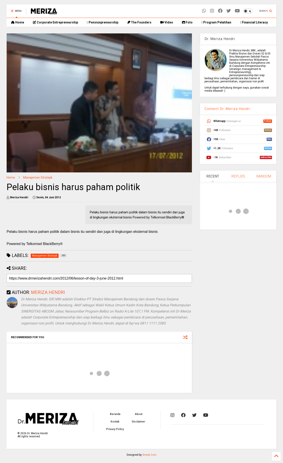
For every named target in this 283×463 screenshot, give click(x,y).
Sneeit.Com (149, 454)
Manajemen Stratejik (37, 177)
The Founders (139, 22)
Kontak (115, 421)
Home (17, 22)
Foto (187, 22)
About (138, 414)
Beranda (115, 414)
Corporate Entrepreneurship (55, 22)
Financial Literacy (254, 22)
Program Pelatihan (216, 22)
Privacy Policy (115, 429)
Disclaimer (138, 421)
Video (166, 22)
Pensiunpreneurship (102, 22)
